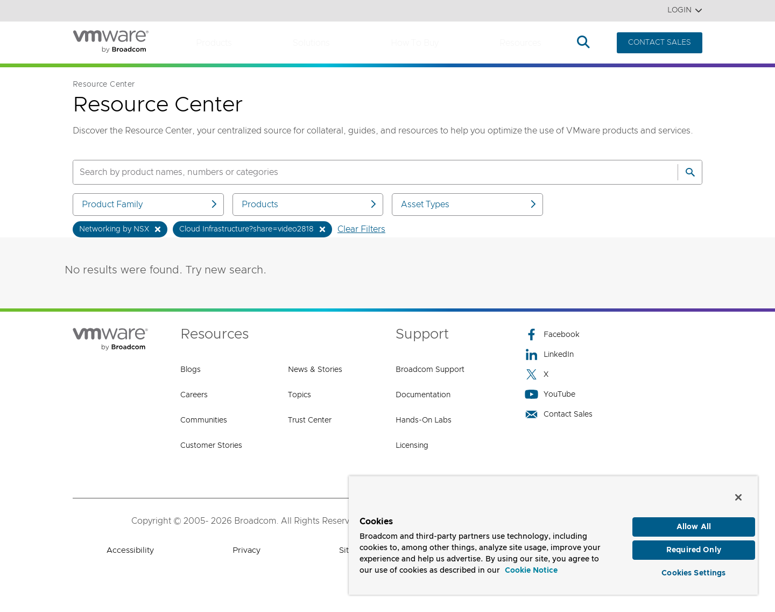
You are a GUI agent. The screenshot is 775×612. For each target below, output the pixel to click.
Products (214, 43)
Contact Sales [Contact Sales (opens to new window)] (559, 414)
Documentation (423, 395)
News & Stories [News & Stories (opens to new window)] (315, 370)
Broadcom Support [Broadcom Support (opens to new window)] (430, 370)
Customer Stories (211, 445)
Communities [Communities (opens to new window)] (203, 420)
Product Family (150, 204)
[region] (553, 532)
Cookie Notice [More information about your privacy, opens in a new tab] (531, 565)
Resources (520, 43)
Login (684, 10)
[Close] (738, 492)
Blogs (190, 370)
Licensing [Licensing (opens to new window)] (412, 445)
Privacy (246, 550)
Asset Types (469, 204)
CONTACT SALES (659, 42)
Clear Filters (361, 229)
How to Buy (415, 43)
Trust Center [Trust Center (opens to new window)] (310, 420)
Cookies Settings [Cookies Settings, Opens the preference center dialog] (693, 571)
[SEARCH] (363, 172)
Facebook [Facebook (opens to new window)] (552, 334)
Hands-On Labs (424, 420)
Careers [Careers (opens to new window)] (194, 395)
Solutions (311, 43)
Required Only (693, 547)
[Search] (690, 172)
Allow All (694, 522)
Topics (299, 395)
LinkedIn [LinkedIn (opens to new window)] (549, 354)
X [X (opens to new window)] (536, 374)
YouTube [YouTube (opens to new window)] (550, 394)
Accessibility (130, 550)
